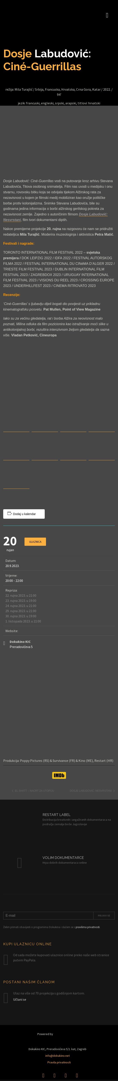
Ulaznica (35, 542)
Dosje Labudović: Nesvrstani (91, 790)
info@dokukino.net (57, 1056)
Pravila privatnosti (59, 1062)
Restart (66, 1034)
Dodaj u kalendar (24, 514)
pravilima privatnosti (88, 927)
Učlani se (19, 999)
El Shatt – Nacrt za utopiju (34, 790)
